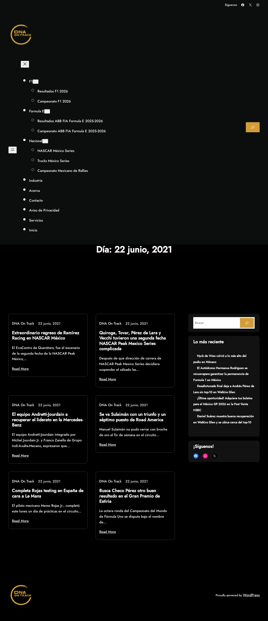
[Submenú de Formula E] (47, 111)
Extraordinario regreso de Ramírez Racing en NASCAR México (45, 335)
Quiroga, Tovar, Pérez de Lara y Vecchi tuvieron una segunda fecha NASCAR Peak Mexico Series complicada (132, 340)
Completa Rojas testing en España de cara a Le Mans (47, 493)
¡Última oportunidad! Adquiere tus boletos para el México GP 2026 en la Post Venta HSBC (222, 404)
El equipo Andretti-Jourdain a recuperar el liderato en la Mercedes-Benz (47, 420)
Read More (20, 368)
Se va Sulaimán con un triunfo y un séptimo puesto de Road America (132, 417)
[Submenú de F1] (36, 81)
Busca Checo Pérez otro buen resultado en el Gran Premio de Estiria (129, 496)
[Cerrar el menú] (25, 64)
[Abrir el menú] (12, 149)
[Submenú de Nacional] (45, 141)
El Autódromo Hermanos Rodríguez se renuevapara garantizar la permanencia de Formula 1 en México (221, 374)
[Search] (247, 323)
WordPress (251, 595)
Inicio (33, 230)
